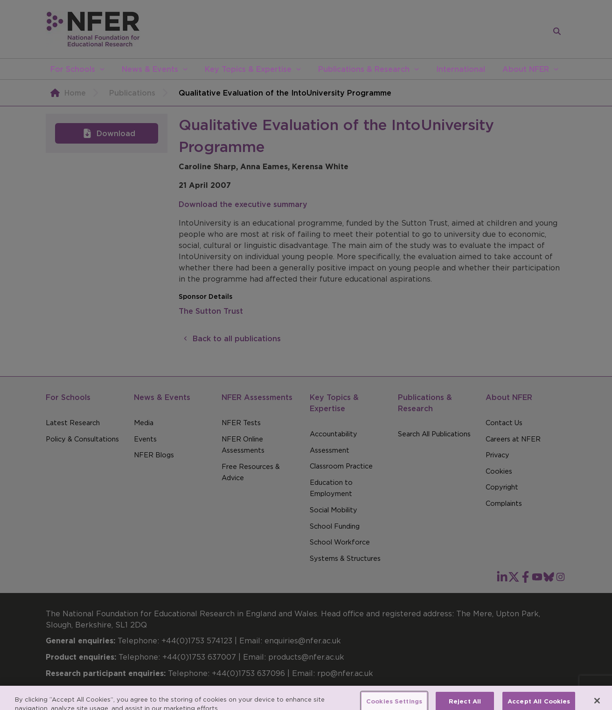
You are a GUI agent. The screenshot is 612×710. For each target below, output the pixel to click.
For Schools (72, 69)
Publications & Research (364, 69)
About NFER (525, 69)
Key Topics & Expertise (248, 69)
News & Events (150, 69)
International (460, 69)
